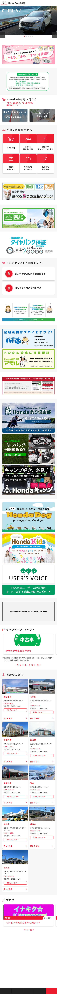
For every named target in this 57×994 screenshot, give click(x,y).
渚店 (32, 783)
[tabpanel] (28, 20)
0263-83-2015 (35, 705)
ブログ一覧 (27, 930)
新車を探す (17, 991)
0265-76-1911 (9, 746)
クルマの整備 (28, 991)
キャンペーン (40, 991)
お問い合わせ (51, 991)
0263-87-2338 (35, 748)
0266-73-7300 (35, 831)
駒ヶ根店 (7, 697)
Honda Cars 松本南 (16, 3)
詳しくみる (8, 718)
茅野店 (33, 824)
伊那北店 (7, 783)
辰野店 (7, 824)
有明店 (33, 697)
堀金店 (33, 740)
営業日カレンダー (12, 710)
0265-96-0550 (9, 790)
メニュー (54, 3)
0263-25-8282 (35, 790)
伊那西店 (7, 740)
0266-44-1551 (9, 833)
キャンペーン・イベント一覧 (27, 665)
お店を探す (5, 991)
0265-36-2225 (9, 876)
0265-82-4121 (9, 703)
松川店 (7, 868)
